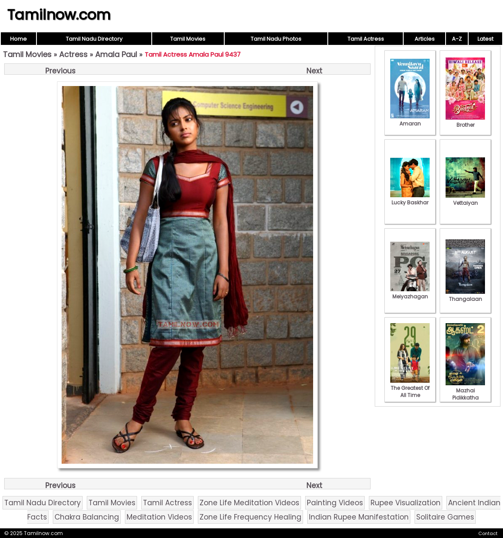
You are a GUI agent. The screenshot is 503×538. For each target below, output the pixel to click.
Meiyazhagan (410, 293)
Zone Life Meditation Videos (249, 503)
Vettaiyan (465, 199)
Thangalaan (465, 295)
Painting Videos (335, 503)
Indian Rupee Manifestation (359, 517)
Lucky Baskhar (410, 199)
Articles (425, 39)
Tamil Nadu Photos (276, 39)
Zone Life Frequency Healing (250, 517)
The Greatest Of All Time (410, 388)
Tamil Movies (187, 39)
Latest (485, 39)
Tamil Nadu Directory (94, 39)
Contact (488, 533)
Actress (73, 54)
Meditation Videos (159, 517)
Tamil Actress (365, 39)
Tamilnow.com (59, 15)
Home (18, 39)
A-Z (457, 39)
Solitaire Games (445, 517)
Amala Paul (116, 54)
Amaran (410, 120)
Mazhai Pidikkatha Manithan (465, 394)
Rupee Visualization (406, 503)
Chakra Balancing (86, 517)
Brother (465, 121)
